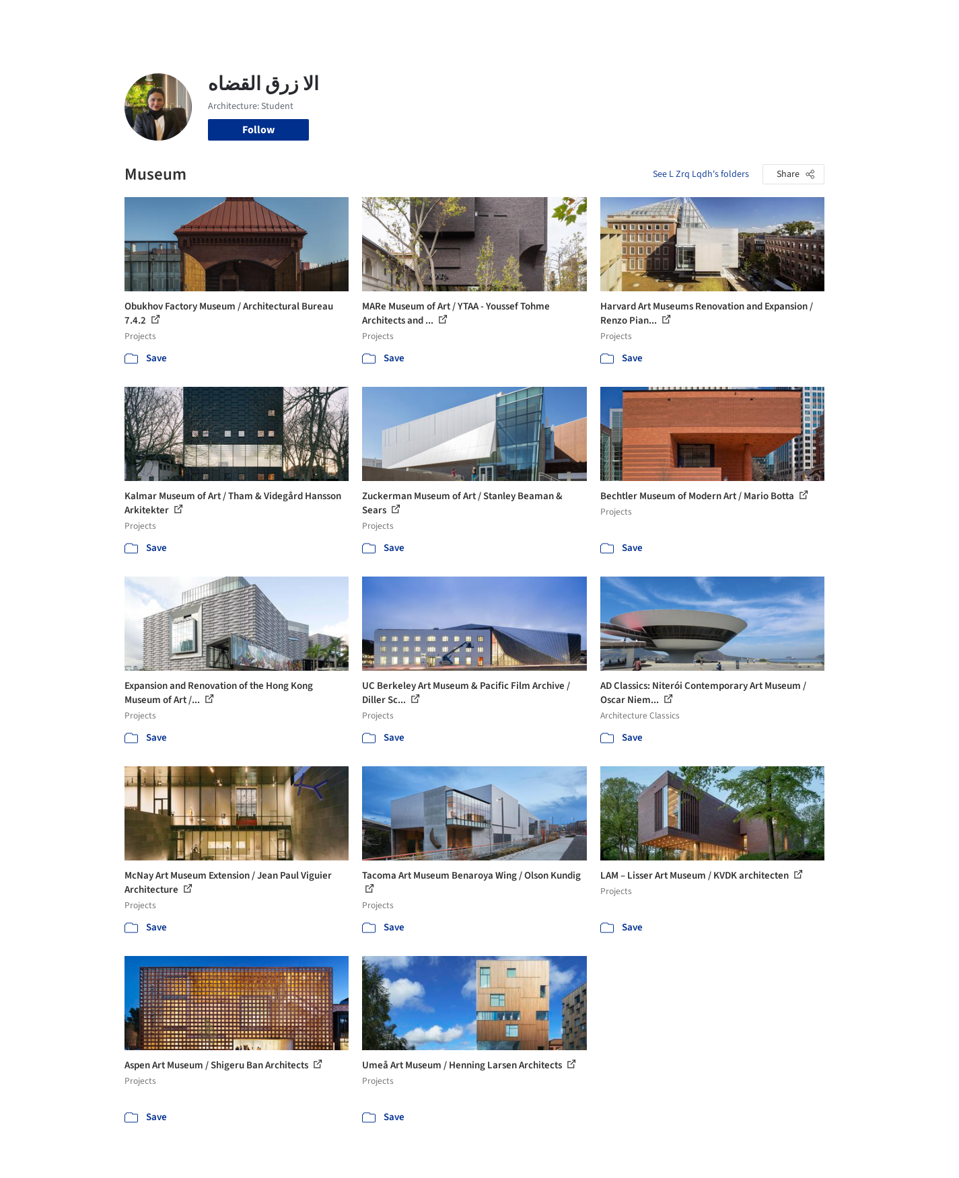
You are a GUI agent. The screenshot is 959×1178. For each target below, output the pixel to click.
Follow (258, 129)
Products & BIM (532, 18)
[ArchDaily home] (76, 18)
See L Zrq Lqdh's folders (701, 174)
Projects (423, 18)
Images (469, 18)
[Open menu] (883, 19)
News (663, 18)
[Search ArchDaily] (262, 19)
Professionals (609, 18)
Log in (773, 18)
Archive (704, 18)
